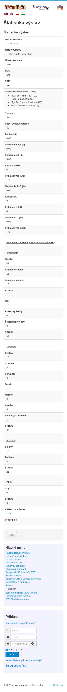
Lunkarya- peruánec (16, 415)
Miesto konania (13, 60)
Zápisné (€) (11, 134)
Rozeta (9, 290)
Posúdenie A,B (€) (15, 144)
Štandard (10, 113)
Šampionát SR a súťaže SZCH (21, 572)
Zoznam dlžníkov (14, 563)
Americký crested (14, 280)
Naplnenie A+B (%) (15, 186)
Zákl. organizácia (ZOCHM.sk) (21, 592)
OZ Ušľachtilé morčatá (17, 599)
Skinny (9, 446)
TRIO (8, 81)
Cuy (7, 488)
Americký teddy (13, 311)
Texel (8, 384)
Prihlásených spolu (15, 228)
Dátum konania (13, 39)
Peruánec (10, 374)
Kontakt (9, 585)
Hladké (9, 259)
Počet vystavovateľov (17, 123)
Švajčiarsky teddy (15, 321)
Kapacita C (11, 196)
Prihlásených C (13, 207)
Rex (7, 301)
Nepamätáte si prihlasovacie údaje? (24, 660)
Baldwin (9, 457)
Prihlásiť (12, 654)
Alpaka (9, 405)
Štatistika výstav (14, 575)
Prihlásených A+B (15, 175)
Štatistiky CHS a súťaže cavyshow (23, 578)
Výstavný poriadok (15, 565)
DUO (7, 70)
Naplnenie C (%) (14, 217)
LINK (9, 513)
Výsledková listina (15, 509)
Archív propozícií (14, 559)
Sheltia (9, 353)
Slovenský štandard (16, 569)
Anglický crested (14, 269)
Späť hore (58, 685)
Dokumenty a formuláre (18, 582)
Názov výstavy (13, 50)
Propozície (11, 519)
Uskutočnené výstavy (17, 556)
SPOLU (9, 332)
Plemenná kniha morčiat (18, 596)
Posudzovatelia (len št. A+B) (20, 91)
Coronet (9, 363)
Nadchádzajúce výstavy (18, 552)
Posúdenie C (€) (14, 155)
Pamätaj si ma (15, 649)
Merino (9, 394)
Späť (11, 534)
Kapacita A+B (12, 165)
